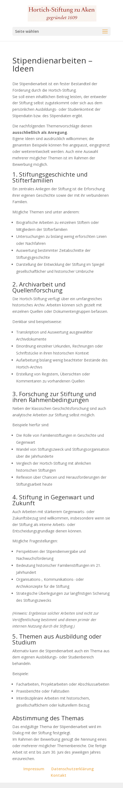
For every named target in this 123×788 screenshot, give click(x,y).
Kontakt (58, 775)
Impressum (33, 768)
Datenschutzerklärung (72, 768)
